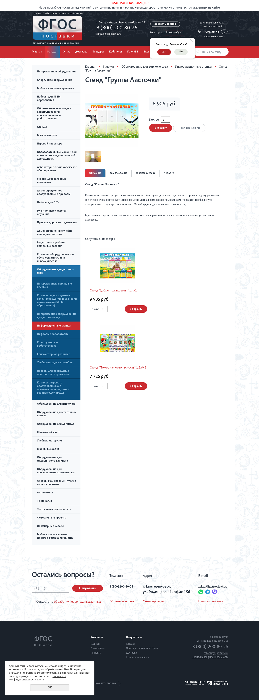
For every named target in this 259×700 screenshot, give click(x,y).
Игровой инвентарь (49, 144)
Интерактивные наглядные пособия (54, 286)
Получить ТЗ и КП (190, 130)
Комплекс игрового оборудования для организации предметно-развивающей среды (53, 387)
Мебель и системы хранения (55, 88)
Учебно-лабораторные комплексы (51, 181)
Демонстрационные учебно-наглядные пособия (55, 233)
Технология (44, 501)
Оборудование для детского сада (55, 271)
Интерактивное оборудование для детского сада (56, 316)
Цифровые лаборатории (53, 334)
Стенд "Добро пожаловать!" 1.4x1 (117, 291)
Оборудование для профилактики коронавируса (56, 471)
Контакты (95, 653)
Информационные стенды (54, 326)
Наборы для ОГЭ (48, 202)
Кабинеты (115, 52)
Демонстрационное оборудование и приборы (53, 193)
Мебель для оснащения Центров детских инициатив (55, 536)
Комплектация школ (138, 657)
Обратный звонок (122, 601)
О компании (97, 648)
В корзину (161, 130)
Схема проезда (151, 601)
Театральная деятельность (54, 509)
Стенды (42, 127)
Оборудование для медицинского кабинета (52, 459)
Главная (37, 52)
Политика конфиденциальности (210, 657)
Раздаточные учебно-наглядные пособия (51, 244)
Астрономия (45, 492)
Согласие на (69, 602)
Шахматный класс (48, 432)
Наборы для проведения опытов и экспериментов (53, 373)
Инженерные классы (50, 526)
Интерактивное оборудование (56, 71)
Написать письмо (203, 601)
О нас (66, 52)
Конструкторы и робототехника (47, 344)
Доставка (81, 52)
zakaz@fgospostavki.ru (108, 34)
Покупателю (134, 637)
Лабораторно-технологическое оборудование (57, 169)
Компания (96, 637)
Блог (146, 52)
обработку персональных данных (77, 602)
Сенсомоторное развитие (53, 354)
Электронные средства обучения (52, 213)
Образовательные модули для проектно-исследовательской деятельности (57, 155)
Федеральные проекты (52, 518)
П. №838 (132, 52)
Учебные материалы (50, 441)
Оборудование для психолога (56, 404)
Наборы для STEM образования (49, 99)
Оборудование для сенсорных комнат (56, 414)
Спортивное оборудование (54, 80)
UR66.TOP (195, 682)
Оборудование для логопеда (55, 424)
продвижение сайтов (194, 684)
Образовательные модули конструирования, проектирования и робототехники (54, 113)
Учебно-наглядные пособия (54, 362)
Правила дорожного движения (57, 222)
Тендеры (98, 52)
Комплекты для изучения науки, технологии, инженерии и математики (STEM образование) (57, 300)
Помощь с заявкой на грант (142, 648)
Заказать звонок (165, 24)
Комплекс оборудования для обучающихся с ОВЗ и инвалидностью (55, 258)
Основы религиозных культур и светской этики (56, 483)
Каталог (52, 52)
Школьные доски (48, 449)
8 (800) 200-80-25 (116, 28)
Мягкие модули (47, 135)
